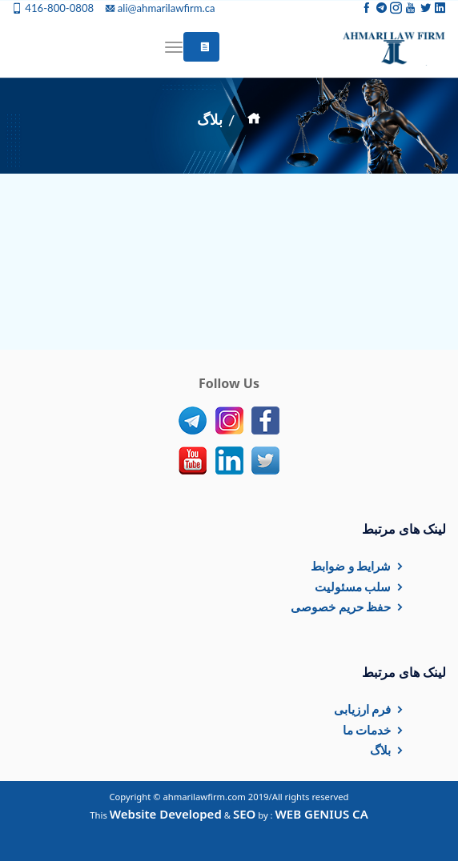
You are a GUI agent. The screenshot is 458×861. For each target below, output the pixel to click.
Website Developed (166, 814)
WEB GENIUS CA (321, 814)
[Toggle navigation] (173, 47)
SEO (244, 814)
